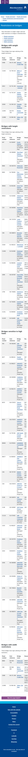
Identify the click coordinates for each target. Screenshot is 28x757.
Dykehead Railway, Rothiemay (20, 253)
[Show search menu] (7, 2)
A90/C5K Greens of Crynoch (19, 485)
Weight (9, 36)
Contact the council (13, 724)
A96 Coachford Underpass (20, 517)
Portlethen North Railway (19, 541)
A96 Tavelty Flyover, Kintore (20, 435)
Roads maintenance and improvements (13, 18)
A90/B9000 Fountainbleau (20, 445)
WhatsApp (14, 741)
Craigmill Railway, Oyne (19, 264)
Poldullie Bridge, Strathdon (19, 106)
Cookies (14, 715)
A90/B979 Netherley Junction (19, 421)
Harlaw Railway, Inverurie (19, 94)
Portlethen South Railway (19, 552)
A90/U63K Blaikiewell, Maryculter (20, 564)
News (14, 721)
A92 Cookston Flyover (19, 499)
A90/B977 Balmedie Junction (19, 390)
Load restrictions (8, 40)
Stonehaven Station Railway (20, 209)
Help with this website (14, 709)
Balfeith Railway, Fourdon (19, 473)
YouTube (13, 739)
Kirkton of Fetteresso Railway (20, 578)
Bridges (5, 20)
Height (8, 38)
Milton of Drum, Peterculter (20, 72)
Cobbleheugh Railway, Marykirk (20, 379)
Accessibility (14, 712)
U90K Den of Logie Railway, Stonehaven (20, 615)
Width (8, 41)
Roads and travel (10, 16)
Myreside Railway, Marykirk (19, 234)
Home (2, 16)
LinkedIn (14, 736)
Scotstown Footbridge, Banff (20, 313)
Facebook (14, 730)
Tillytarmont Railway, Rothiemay (20, 197)
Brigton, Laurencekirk (20, 112)
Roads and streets (22, 16)
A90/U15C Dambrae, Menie (20, 527)
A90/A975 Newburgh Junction (19, 365)
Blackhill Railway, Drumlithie (19, 589)
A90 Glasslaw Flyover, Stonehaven (20, 347)
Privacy (14, 718)
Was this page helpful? (13, 698)
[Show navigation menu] (3, 2)
